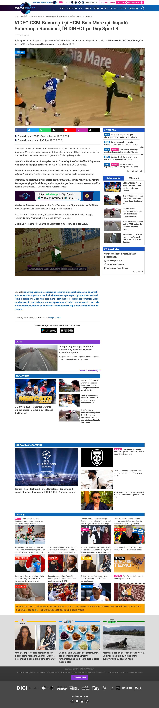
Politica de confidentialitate (40, 672)
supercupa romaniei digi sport (60, 292)
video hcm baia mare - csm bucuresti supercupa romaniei (63, 299)
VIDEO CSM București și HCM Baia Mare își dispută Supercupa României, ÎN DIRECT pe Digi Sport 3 (60, 16)
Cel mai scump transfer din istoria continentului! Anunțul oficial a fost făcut (121, 143)
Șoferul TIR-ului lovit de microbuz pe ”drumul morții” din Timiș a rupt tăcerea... (132, 238)
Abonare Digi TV (56, 672)
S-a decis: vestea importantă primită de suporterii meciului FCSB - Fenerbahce (121, 165)
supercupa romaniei (34, 292)
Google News (54, 317)
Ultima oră (134, 178)
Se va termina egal (114, 264)
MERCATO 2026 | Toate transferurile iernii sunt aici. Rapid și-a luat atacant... (132, 187)
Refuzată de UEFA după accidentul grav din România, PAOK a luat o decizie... (121, 150)
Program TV (91, 2)
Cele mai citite (113, 178)
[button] (57, 251)
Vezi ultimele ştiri (135, 171)
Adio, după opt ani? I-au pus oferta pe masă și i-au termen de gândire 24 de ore (120, 135)
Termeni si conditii (23, 672)
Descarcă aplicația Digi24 (90, 371)
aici (36, 610)
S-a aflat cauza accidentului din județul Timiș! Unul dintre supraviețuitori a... (132, 212)
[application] (57, 252)
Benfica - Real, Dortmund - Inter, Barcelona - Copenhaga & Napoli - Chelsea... (120, 158)
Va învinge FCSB (113, 261)
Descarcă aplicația (45, 2)
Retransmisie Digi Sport (87, 672)
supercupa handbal (40, 295)
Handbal (24, 16)
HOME (17, 16)
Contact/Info (100, 672)
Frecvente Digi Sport (70, 672)
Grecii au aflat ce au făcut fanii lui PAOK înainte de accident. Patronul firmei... (133, 225)
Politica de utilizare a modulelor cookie (128, 672)
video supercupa (59, 295)
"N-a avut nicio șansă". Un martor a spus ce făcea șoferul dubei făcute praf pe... (133, 200)
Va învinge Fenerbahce (116, 268)
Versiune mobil (79, 677)
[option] (121, 136)
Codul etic (110, 672)
